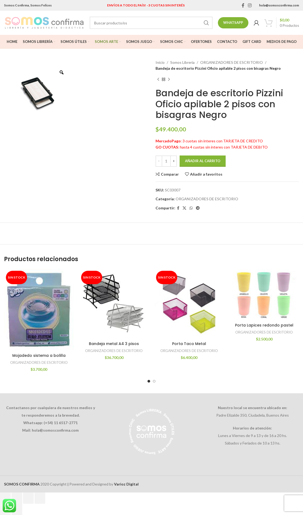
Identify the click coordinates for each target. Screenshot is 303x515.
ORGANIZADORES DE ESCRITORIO (231, 62)
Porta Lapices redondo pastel (264, 325)
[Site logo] (44, 22)
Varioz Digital (126, 484)
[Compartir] (28, 498)
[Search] (151, 23)
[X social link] (184, 208)
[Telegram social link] (197, 208)
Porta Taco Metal (189, 343)
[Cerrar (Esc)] (40, 498)
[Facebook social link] (243, 5)
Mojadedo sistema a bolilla (39, 355)
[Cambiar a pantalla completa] (17, 498)
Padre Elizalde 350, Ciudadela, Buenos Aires (252, 415)
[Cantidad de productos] (166, 161)
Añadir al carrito (202, 161)
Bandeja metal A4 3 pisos (114, 343)
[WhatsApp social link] (191, 208)
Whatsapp (233, 22)
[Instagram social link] (249, 5)
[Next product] (169, 79)
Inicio (160, 62)
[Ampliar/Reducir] (5, 498)
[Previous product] (158, 79)
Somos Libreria (182, 62)
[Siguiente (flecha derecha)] (17, 509)
